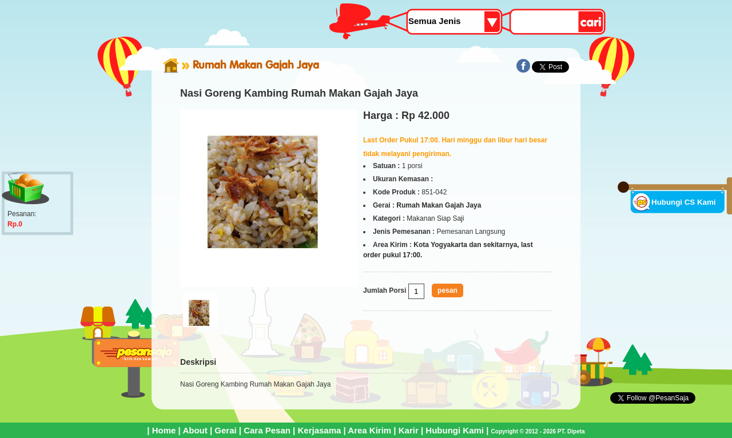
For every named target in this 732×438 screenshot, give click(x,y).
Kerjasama (319, 430)
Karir (409, 430)
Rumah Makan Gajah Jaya (256, 64)
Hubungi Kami (454, 430)
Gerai (225, 430)
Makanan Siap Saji (435, 218)
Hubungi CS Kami (683, 202)
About (194, 430)
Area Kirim (369, 430)
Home (164, 430)
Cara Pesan (267, 430)
